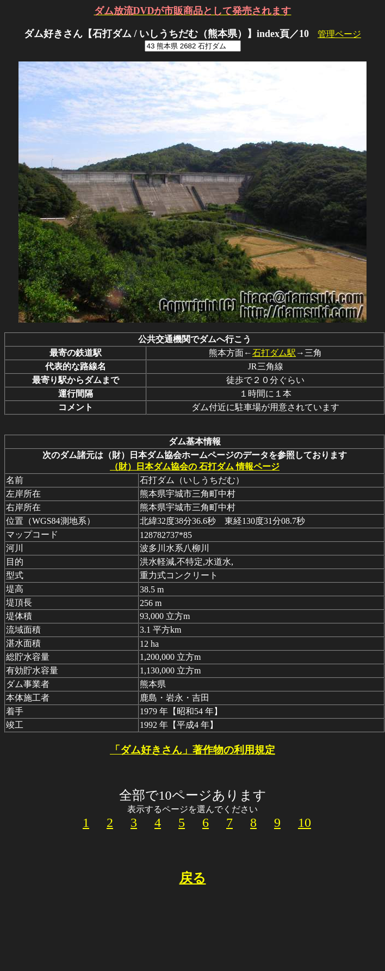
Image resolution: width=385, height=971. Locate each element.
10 (304, 822)
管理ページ (339, 34)
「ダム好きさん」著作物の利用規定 (192, 750)
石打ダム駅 (274, 352)
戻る (192, 878)
